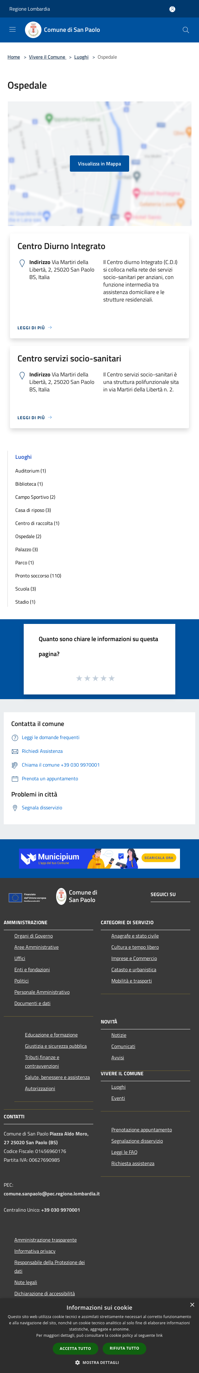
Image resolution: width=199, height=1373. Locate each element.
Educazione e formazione (51, 1034)
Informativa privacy (35, 1251)
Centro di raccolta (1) (37, 523)
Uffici (19, 958)
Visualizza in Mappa (99, 163)
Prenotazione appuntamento (141, 1129)
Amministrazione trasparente (45, 1239)
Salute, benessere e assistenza (57, 1077)
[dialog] (99, 1335)
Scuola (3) (25, 588)
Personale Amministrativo (42, 992)
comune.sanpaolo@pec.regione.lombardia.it (52, 1193)
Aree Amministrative (36, 947)
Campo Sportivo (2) (35, 497)
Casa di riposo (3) (33, 510)
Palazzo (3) (26, 549)
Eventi (118, 1098)
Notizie (118, 1035)
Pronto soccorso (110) (38, 575)
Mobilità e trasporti (131, 980)
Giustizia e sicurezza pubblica (56, 1046)
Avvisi (117, 1057)
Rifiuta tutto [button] (124, 1348)
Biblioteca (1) (29, 484)
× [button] (192, 1305)
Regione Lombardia (29, 8)
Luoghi (81, 57)
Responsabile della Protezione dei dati (49, 1266)
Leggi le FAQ (124, 1152)
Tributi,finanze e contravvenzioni (42, 1061)
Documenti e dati (32, 1003)
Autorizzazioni (40, 1088)
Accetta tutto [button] (75, 1348)
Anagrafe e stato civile (135, 935)
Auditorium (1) (30, 470)
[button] (99, 1362)
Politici (21, 980)
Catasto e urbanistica (133, 969)
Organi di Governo (33, 935)
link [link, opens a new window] (159, 1335)
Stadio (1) (25, 602)
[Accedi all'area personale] (172, 9)
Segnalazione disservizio (137, 1141)
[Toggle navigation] (12, 29)
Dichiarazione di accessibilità (44, 1293)
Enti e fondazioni (32, 969)
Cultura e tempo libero (135, 947)
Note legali (25, 1282)
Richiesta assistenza (132, 1163)
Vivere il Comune (47, 57)
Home (13, 57)
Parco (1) (24, 562)
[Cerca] (186, 30)
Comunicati (123, 1046)
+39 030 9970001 (60, 1210)
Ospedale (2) (28, 536)
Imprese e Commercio (134, 958)
